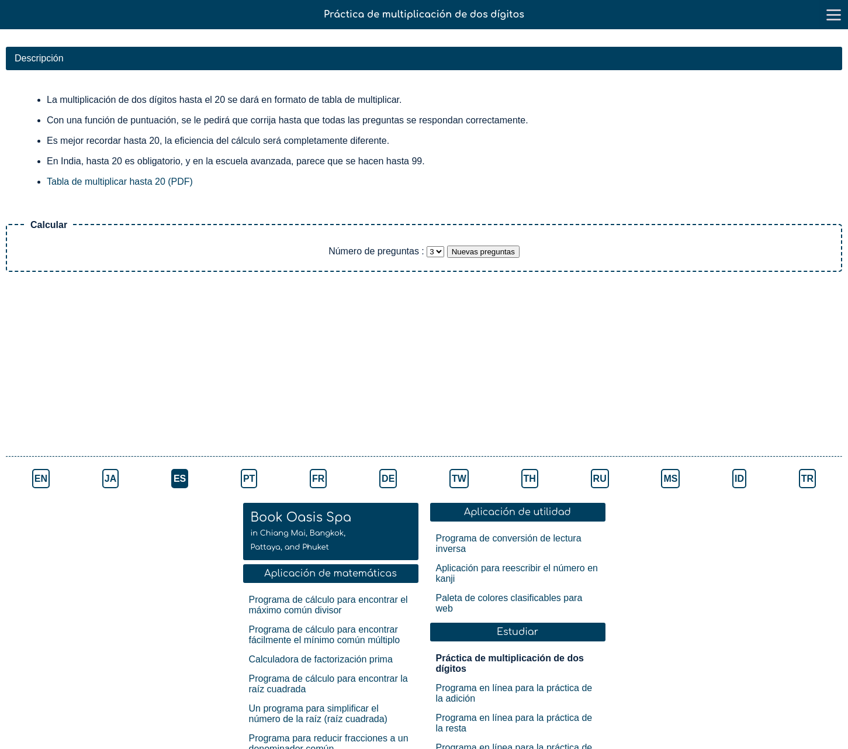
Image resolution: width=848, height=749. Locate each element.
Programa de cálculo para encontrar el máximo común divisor (328, 605)
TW (459, 479)
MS (670, 479)
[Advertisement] (204, 365)
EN (40, 479)
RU (600, 479)
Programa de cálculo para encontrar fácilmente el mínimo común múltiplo (324, 634)
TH (530, 479)
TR (807, 479)
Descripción (39, 58)
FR (318, 479)
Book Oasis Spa (301, 530)
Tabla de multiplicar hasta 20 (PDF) (120, 182)
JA (110, 479)
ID (739, 479)
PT (249, 479)
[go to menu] (833, 14)
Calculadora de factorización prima (321, 659)
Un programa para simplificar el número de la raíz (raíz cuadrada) (318, 713)
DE (388, 479)
